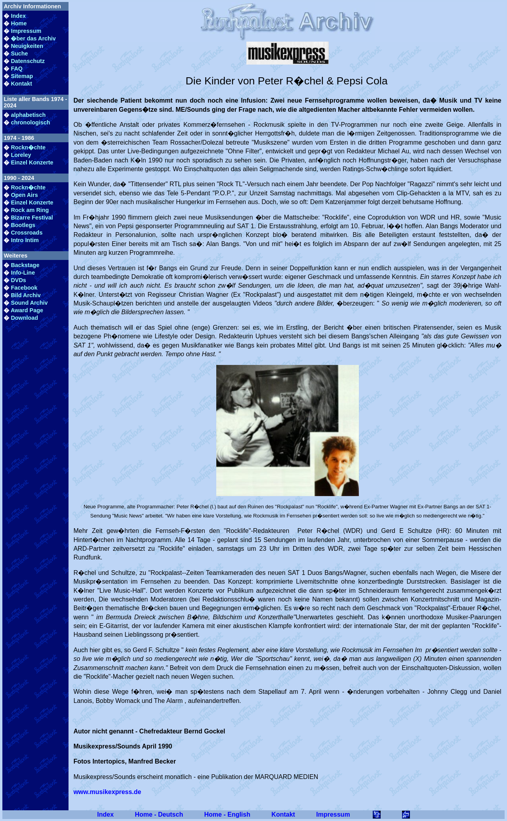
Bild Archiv (25, 295)
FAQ (17, 68)
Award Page (27, 310)
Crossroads (26, 232)
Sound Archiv (29, 303)
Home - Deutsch (159, 814)
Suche (19, 53)
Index (18, 16)
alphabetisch (28, 115)
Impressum (26, 31)
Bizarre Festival (32, 217)
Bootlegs (23, 225)
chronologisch (30, 122)
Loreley (21, 155)
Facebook (24, 287)
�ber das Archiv (33, 38)
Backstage (25, 265)
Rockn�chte (28, 147)
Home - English (227, 814)
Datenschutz (28, 61)
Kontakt (21, 83)
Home (19, 23)
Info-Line (23, 272)
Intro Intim (24, 240)
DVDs (18, 280)
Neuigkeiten (27, 46)
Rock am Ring (30, 210)
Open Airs (24, 195)
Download (24, 318)
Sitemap (22, 76)
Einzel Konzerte (32, 162)
